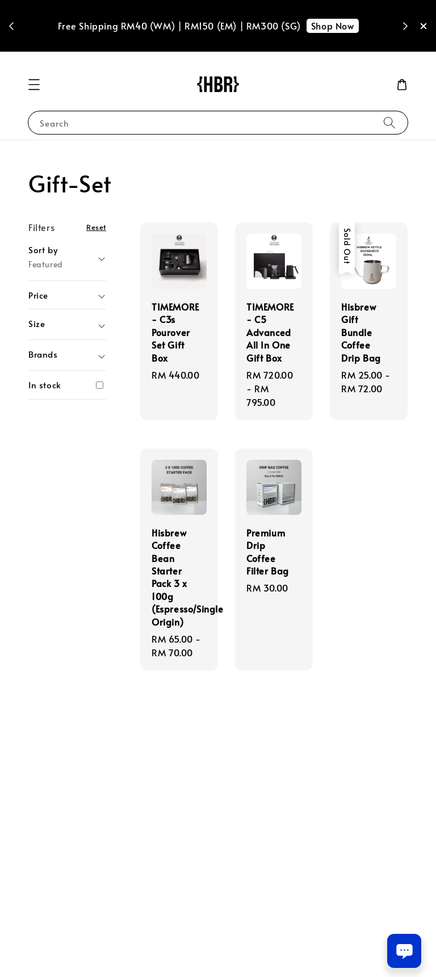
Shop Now (332, 25)
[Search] (389, 122)
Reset (96, 226)
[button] (34, 84)
